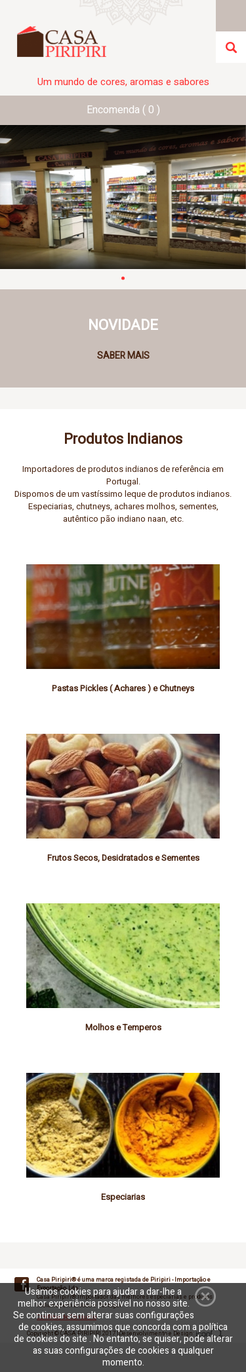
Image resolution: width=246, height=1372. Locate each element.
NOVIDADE (123, 325)
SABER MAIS (123, 356)
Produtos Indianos (123, 439)
